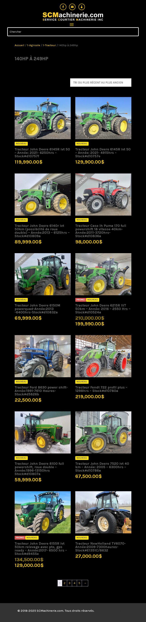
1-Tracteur (49, 45)
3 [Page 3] (69, 583)
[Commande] (100, 82)
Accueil (19, 45)
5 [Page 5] (79, 583)
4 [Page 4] (74, 583)
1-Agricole (33, 45)
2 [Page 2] (64, 583)
